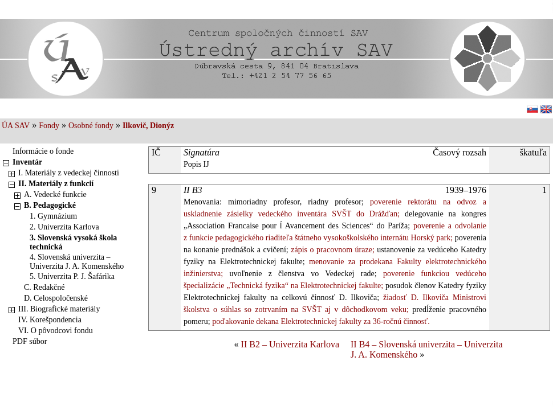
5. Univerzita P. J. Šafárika (72, 276)
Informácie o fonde (43, 151)
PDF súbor (30, 341)
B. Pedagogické (50, 205)
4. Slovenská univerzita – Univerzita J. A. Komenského (77, 261)
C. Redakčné (44, 287)
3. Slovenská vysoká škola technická (73, 242)
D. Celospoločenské (56, 298)
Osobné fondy (90, 125)
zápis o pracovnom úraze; (331, 249)
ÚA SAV (16, 125)
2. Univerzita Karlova (64, 227)
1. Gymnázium (53, 216)
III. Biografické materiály (59, 309)
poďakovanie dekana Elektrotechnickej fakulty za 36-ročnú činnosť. (320, 321)
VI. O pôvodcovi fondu (55, 330)
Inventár (27, 162)
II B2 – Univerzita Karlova (290, 344)
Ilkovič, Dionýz (148, 125)
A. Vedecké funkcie (55, 194)
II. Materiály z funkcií (55, 183)
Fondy (49, 125)
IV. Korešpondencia (50, 319)
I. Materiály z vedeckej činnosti (68, 173)
